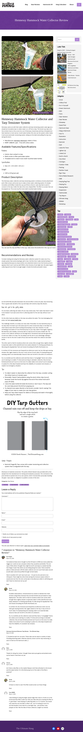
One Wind (62, 159)
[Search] (77, 39)
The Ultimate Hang (25, 719)
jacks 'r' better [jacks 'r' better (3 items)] (63, 249)
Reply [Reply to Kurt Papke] (7, 577)
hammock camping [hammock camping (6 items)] (64, 239)
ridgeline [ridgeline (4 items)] (61, 259)
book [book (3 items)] (71, 217)
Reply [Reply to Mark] (7, 651)
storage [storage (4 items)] (69, 261)
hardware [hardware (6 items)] (62, 241)
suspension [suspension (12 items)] (62, 264)
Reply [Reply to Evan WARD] (10, 701)
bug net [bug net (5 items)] (61, 219)
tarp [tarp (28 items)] (70, 264)
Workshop (62, 204)
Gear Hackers (63, 116)
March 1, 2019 (12, 684)
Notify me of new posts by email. (12, 529)
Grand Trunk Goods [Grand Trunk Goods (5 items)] (65, 234)
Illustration (62, 136)
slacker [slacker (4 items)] (61, 261)
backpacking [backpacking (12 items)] (62, 217)
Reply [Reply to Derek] (10, 619)
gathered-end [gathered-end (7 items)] (63, 229)
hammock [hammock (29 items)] (62, 236)
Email (4, 512)
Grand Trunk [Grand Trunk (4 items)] (74, 232)
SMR (60, 178)
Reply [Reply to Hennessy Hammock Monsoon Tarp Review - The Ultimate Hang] (7, 636)
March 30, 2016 (10, 551)
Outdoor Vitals (63, 164)
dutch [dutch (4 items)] (74, 224)
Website (4, 519)
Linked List (62, 153)
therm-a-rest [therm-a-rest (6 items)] (62, 266)
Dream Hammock (64, 108)
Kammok (62, 142)
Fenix (60, 114)
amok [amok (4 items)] (60, 214)
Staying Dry (62, 184)
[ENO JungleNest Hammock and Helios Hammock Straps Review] (61, 69)
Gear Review (11, 473)
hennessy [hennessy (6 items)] (71, 241)
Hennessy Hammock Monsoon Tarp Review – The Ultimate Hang (22, 624)
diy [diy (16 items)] (76, 219)
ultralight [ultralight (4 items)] (69, 271)
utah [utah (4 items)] (77, 271)
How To (61, 133)
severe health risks (15, 316)
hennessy (5, 476)
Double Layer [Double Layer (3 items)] (63, 222)
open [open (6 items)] (60, 256)
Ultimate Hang (63, 198)
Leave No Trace (64, 147)
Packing (61, 167)
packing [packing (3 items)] (68, 256)
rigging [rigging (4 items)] (69, 259)
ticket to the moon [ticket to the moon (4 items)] (64, 269)
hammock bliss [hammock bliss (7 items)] (72, 236)
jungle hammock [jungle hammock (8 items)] (64, 251)
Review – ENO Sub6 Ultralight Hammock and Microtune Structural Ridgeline (72, 59)
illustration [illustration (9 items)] (62, 246)
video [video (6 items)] (60, 274)
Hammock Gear (64, 128)
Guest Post (62, 125)
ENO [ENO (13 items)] (70, 227)
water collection (24, 476)
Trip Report (62, 195)
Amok (61, 100)
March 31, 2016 (10, 625)
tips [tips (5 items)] (74, 269)
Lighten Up (62, 150)
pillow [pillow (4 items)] (75, 256)
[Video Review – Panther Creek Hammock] (61, 79)
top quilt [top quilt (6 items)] (61, 271)
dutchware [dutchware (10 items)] (62, 227)
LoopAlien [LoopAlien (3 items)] (72, 254)
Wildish (61, 201)
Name (4, 505)
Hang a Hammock (64, 131)
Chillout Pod (63, 102)
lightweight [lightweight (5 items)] (62, 254)
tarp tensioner (14, 476)
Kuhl (60, 145)
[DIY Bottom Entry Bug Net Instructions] (61, 89)
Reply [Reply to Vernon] (7, 666)
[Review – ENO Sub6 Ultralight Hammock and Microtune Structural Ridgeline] (61, 58)
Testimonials (63, 193)
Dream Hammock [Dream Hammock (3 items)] (64, 224)
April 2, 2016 (9, 642)
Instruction (62, 139)
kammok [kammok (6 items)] (74, 251)
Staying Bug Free (64, 181)
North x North (63, 156)
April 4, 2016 (9, 657)
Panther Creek (63, 170)
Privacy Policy (45, 726)
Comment (5, 488)
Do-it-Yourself (63, 105)
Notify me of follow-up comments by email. (14, 526)
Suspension (62, 190)
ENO (60, 111)
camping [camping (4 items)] (69, 219)
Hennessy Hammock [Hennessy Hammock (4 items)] (65, 244)
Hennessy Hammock (20, 138)
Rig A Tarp (62, 173)
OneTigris (62, 161)
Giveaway (62, 122)
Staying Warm (63, 187)
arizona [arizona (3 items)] (68, 214)
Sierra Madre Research (66, 176)
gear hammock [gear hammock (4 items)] (63, 232)
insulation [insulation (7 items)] (71, 246)
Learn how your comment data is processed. (35, 538)
